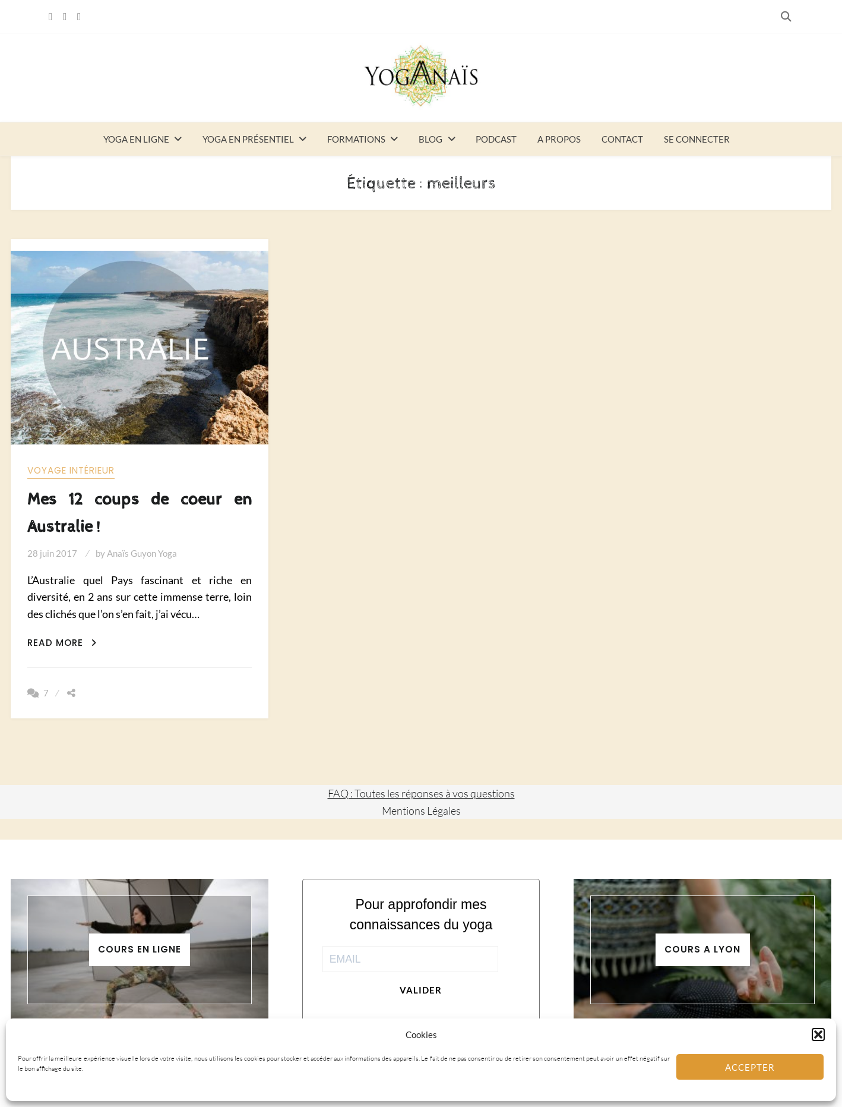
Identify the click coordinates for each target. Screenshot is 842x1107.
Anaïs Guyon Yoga (142, 553)
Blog (430, 139)
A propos (559, 139)
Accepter (750, 1067)
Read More (62, 642)
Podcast (496, 139)
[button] (818, 1034)
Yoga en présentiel (248, 139)
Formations (356, 139)
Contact (622, 139)
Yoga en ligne (136, 139)
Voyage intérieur (71, 470)
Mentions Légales (421, 810)
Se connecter (697, 139)
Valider (421, 990)
